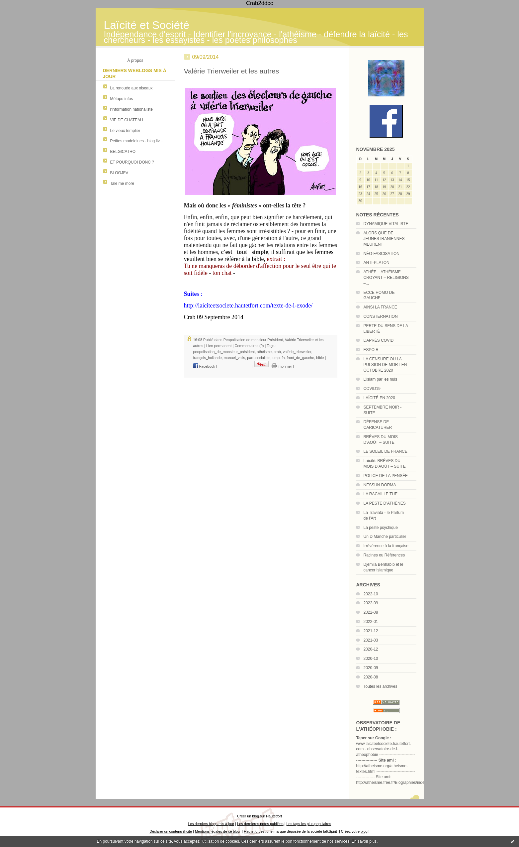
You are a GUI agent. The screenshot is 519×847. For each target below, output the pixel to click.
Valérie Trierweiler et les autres (231, 71)
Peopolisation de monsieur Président (253, 340)
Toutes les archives (380, 686)
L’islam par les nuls (380, 379)
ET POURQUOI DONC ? (132, 162)
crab (277, 352)
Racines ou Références (384, 555)
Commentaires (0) (249, 346)
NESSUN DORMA (380, 485)
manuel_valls (234, 358)
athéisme (264, 352)
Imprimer (282, 366)
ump (276, 358)
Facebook (204, 366)
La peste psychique (381, 527)
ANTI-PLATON (376, 262)
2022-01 (371, 621)
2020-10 (371, 658)
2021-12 (371, 631)
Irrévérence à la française (386, 546)
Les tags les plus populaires (309, 824)
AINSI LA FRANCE (380, 307)
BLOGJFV (119, 173)
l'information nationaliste (131, 109)
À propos (135, 60)
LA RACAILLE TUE (381, 494)
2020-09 (371, 668)
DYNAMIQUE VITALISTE (386, 223)
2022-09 (371, 603)
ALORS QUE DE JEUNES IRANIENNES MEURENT (384, 239)
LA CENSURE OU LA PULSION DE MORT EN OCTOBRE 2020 (385, 365)
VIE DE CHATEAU (126, 120)
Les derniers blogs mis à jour (211, 824)
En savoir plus (364, 841)
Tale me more (122, 183)
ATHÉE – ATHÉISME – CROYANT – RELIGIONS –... (386, 278)
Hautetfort (274, 816)
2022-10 (371, 594)
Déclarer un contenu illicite (170, 831)
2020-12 (371, 649)
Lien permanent (218, 346)
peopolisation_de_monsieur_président (224, 352)
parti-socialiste (258, 358)
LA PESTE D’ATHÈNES (385, 503)
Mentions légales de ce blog (217, 831)
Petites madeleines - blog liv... (136, 141)
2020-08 (371, 677)
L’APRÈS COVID (379, 340)
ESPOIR (371, 349)
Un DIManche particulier (385, 536)
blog (364, 831)
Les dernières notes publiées (260, 824)
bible (320, 358)
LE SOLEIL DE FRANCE (385, 451)
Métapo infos (121, 98)
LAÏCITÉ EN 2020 (379, 398)
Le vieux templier (125, 130)
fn (283, 358)
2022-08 (371, 612)
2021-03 (371, 640)
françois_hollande (207, 358)
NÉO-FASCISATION (381, 253)
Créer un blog (248, 816)
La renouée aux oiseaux (131, 88)
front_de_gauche (300, 358)
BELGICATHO (122, 151)
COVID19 (372, 388)
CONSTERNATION (381, 316)
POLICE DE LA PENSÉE (386, 475)
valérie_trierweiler (297, 352)
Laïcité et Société (147, 25)
